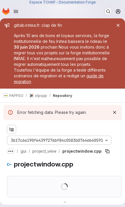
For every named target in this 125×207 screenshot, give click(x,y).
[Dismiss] (114, 112)
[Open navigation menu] (15, 11)
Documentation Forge (77, 2)
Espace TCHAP (42, 2)
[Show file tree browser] (11, 129)
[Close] (118, 25)
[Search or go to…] (108, 11)
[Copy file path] (107, 151)
